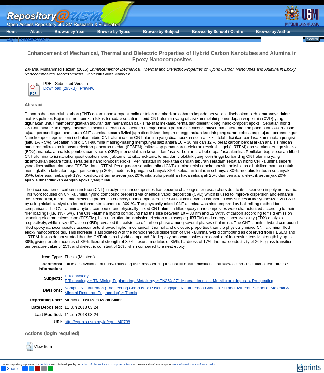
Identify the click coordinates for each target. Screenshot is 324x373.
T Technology (77, 276)
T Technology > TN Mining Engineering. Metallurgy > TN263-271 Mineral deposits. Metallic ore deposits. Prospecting (169, 280)
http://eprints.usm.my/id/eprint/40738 (97, 321)
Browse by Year (70, 31)
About (36, 31)
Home (12, 31)
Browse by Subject (161, 31)
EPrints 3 (45, 364)
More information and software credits (193, 364)
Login (11, 39)
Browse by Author (273, 31)
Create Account (35, 39)
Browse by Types (113, 31)
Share (9, 368)
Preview (87, 88)
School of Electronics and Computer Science (106, 364)
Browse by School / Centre (217, 31)
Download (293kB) (60, 88)
